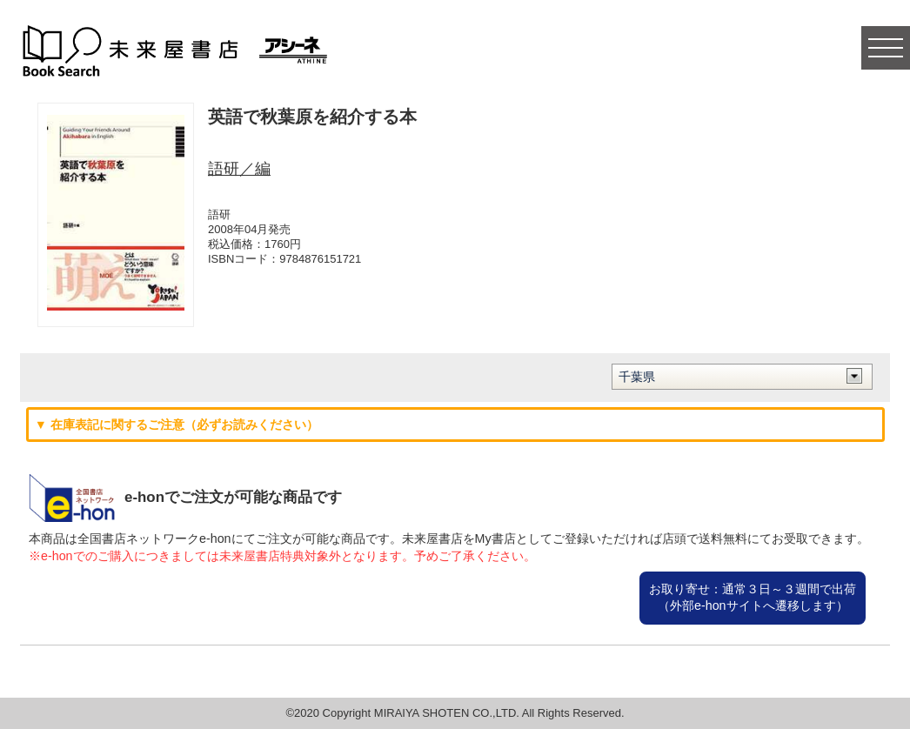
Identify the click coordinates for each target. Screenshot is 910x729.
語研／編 (239, 168)
